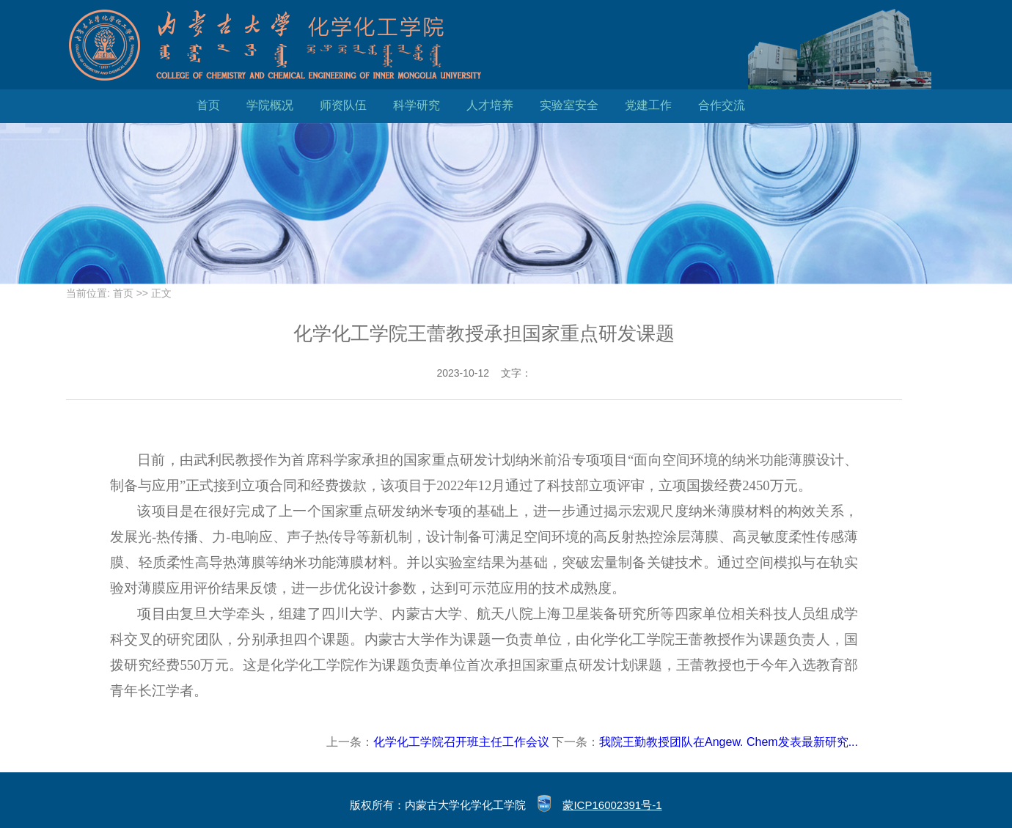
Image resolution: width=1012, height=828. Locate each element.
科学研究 (416, 105)
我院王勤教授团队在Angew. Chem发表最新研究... (728, 742)
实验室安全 (569, 105)
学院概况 (269, 105)
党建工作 (648, 105)
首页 (208, 105)
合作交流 (721, 105)
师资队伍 (343, 105)
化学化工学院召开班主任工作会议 (461, 742)
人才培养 (489, 105)
